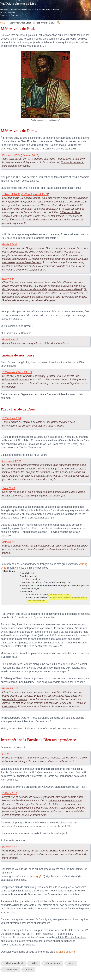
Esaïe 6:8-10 (9, 244)
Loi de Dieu (11, 969)
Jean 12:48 (8, 488)
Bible (34, 963)
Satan (29, 969)
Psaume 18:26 (30, 155)
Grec (71, 963)
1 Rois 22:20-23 (11, 194)
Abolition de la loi (14, 963)
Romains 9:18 (10, 339)
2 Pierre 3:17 (9, 847)
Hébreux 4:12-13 (11, 461)
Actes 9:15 (8, 542)
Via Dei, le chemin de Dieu (18, 3)
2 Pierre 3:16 (9, 793)
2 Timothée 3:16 (11, 418)
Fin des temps (53, 963)
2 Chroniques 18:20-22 (35, 194)
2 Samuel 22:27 (11, 155)
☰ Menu (86, 10)
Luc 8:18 (7, 754)
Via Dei (3, 22)
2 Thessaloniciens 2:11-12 (17, 372)
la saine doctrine (65, 951)
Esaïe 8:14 (8, 278)
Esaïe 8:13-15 (10, 688)
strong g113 (37, 876)
